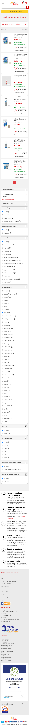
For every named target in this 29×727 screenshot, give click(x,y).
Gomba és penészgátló (11, 279)
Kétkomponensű (9, 273)
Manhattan (7, 334)
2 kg (5, 454)
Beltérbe (6, 282)
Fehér (5, 306)
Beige (5, 310)
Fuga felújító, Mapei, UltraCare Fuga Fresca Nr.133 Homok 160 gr (19, 140)
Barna (5, 303)
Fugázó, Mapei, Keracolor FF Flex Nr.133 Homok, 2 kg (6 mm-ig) (20, 119)
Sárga (5, 322)
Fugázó (6, 215)
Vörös (5, 421)
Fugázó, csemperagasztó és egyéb (14, 17)
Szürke (6, 297)
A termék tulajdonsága (9, 238)
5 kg (5, 445)
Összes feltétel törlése (8, 199)
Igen (5, 481)
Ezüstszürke (7, 347)
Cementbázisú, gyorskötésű (12, 264)
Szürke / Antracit (9, 294)
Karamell (6, 331)
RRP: (15, 38)
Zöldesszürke (8, 375)
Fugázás (6, 233)
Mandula (6, 390)
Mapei (6, 433)
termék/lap (24, 29)
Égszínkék (7, 418)
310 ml (5, 458)
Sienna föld (7, 328)
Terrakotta (7, 400)
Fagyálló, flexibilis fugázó (11, 260)
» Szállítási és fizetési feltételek (8, 581)
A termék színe (7, 287)
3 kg (5, 451)
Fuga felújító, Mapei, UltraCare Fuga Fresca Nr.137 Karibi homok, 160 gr (20, 98)
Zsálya (6, 372)
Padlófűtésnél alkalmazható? (11, 462)
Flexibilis (6, 254)
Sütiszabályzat (5, 586)
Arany (5, 378)
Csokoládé (7, 350)
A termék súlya (7, 438)
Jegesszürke (7, 403)
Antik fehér (7, 406)
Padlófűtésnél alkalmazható (12, 469)
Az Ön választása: (8, 190)
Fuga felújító (7, 218)
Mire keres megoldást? (11, 24)
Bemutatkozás (5, 589)
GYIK (2, 594)
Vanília (6, 344)
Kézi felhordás (8, 245)
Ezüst (5, 381)
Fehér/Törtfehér (9, 319)
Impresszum (4, 576)
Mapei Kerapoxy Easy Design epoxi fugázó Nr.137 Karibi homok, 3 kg (20, 161)
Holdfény (6, 384)
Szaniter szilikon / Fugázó (11, 221)
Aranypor (7, 369)
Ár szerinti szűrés (7, 203)
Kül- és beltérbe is (9, 267)
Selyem (6, 397)
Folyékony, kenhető (10, 257)
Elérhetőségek (5, 597)
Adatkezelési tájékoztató (8, 584)
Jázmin (6, 325)
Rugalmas (7, 276)
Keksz (5, 362)
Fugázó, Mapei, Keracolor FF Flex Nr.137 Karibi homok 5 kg (20, 56)
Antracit (6, 359)
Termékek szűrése (14, 11)
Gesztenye (7, 338)
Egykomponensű (9, 270)
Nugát (5, 393)
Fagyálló (6, 248)
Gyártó (4, 426)
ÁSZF (2, 578)
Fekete (6, 356)
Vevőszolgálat (5, 591)
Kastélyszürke (8, 353)
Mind (5, 212)
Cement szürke (8, 365)
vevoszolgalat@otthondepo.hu (11, 619)
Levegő (6, 412)
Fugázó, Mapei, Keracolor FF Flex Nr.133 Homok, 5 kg (20, 35)
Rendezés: (3, 29)
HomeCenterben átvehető (10, 474)
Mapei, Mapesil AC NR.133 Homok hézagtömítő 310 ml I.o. (20, 77)
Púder (5, 415)
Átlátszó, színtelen (9, 316)
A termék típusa (7, 208)
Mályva (6, 387)
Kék (5, 300)
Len (5, 409)
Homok (6, 313)
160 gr (5, 448)
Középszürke (7, 341)
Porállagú (6, 251)
